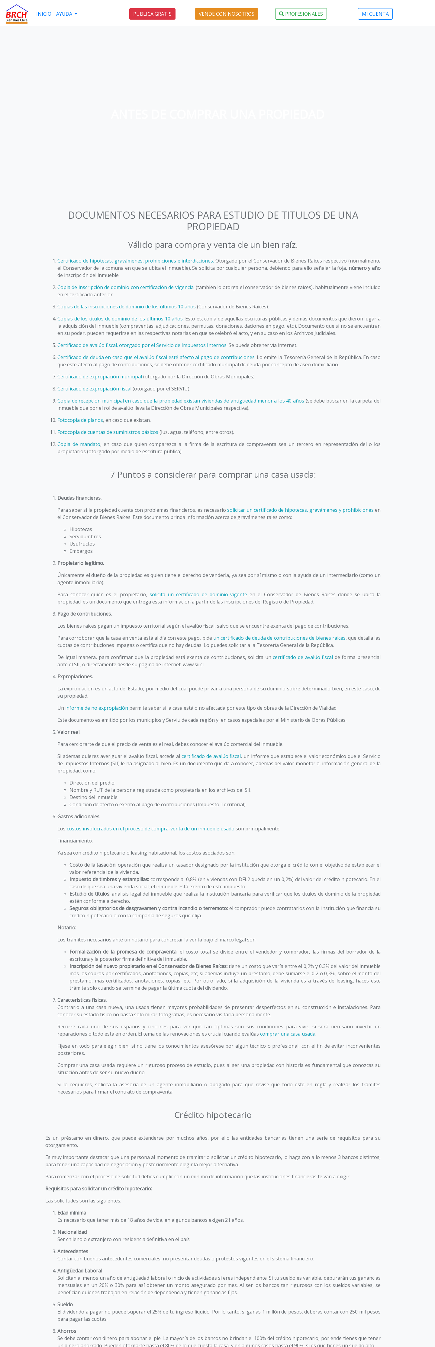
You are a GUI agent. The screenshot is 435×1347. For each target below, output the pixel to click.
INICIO (43, 14)
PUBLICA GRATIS (152, 14)
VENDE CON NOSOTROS (226, 14)
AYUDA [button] (64, 14)
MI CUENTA (375, 14)
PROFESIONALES (301, 14)
